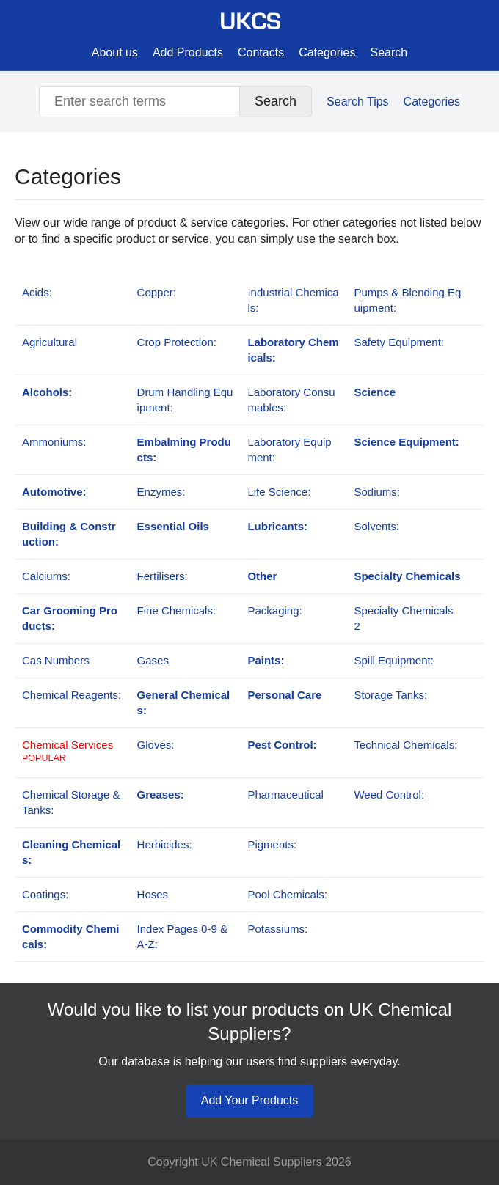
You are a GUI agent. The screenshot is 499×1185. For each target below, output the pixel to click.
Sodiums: (377, 491)
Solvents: (376, 526)
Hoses (153, 894)
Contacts (261, 52)
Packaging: (274, 610)
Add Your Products (250, 1100)
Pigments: (271, 844)
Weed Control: (389, 794)
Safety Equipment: (399, 342)
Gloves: (156, 744)
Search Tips (357, 101)
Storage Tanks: (390, 695)
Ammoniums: (54, 442)
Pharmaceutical (285, 794)
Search (389, 52)
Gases (153, 660)
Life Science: (278, 491)
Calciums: (46, 576)
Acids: (37, 292)
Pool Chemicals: (287, 894)
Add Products (188, 52)
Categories (327, 52)
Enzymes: (161, 491)
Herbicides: (164, 844)
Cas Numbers (56, 660)
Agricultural (49, 342)
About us (115, 52)
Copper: (156, 292)
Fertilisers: (162, 576)
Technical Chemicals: (405, 744)
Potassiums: (277, 928)
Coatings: (45, 894)
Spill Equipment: (393, 660)
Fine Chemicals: (176, 610)
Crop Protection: (176, 342)
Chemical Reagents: (71, 695)
